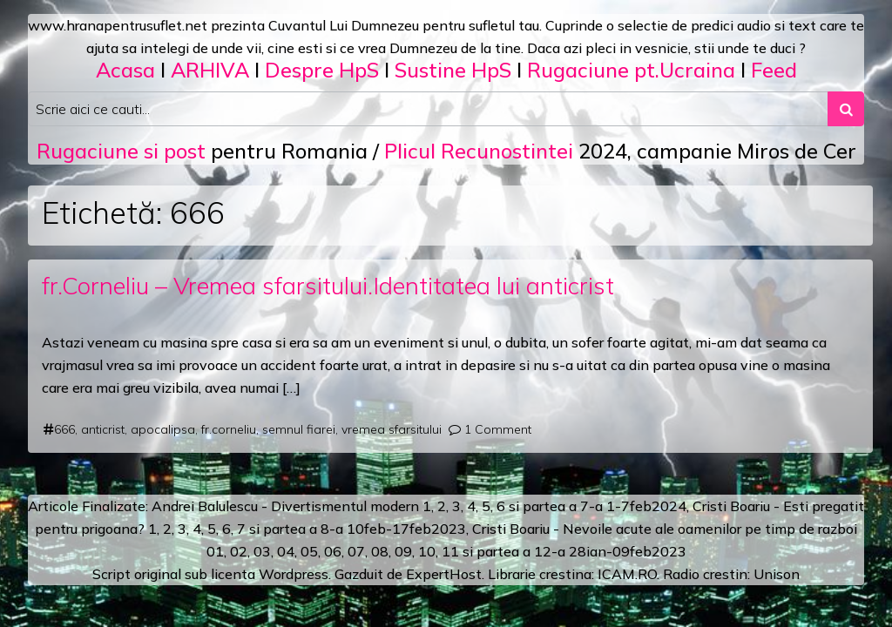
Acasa (125, 70)
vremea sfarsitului (391, 429)
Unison (776, 574)
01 (215, 551)
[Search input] (428, 108)
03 (262, 551)
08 (380, 551)
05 (309, 551)
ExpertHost (444, 574)
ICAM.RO (627, 574)
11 (450, 551)
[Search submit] (846, 108)
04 (285, 551)
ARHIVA (210, 70)
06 (332, 551)
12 (542, 551)
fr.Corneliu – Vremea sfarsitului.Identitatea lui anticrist (328, 285)
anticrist (103, 429)
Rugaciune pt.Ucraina (631, 70)
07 (356, 551)
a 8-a (326, 528)
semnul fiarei (298, 429)
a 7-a (586, 506)
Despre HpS (322, 70)
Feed (774, 70)
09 (403, 551)
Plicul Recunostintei (478, 151)
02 (238, 551)
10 (427, 551)
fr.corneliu (228, 429)
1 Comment (497, 429)
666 (64, 429)
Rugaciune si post (121, 151)
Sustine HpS (453, 70)
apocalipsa (163, 429)
